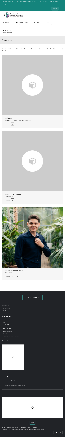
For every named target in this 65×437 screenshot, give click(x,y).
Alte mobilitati (5, 334)
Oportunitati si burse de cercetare (10, 336)
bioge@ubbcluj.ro (8, 1)
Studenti (28, 23)
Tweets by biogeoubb (7, 340)
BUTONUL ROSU (32, 298)
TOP (32, 422)
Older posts (4, 284)
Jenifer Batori (10, 118)
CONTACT (16, 5)
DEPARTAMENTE (42, 1)
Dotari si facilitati (6, 308)
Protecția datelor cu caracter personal (11, 427)
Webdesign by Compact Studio (36, 429)
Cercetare (49, 23)
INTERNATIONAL (54, 1)
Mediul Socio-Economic (9, 31)
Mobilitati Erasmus (7, 331)
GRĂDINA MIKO (7, 5)
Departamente (6, 313)
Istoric (4, 310)
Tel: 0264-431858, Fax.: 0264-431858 (25, 1)
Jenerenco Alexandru (13, 194)
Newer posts (60, 284)
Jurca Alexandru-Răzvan (14, 270)
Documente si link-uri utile (8, 320)
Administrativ (19, 23)
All (2, 48)
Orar (3, 322)
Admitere (39, 23)
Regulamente (5, 324)
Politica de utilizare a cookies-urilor (29, 427)
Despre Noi (9, 23)
